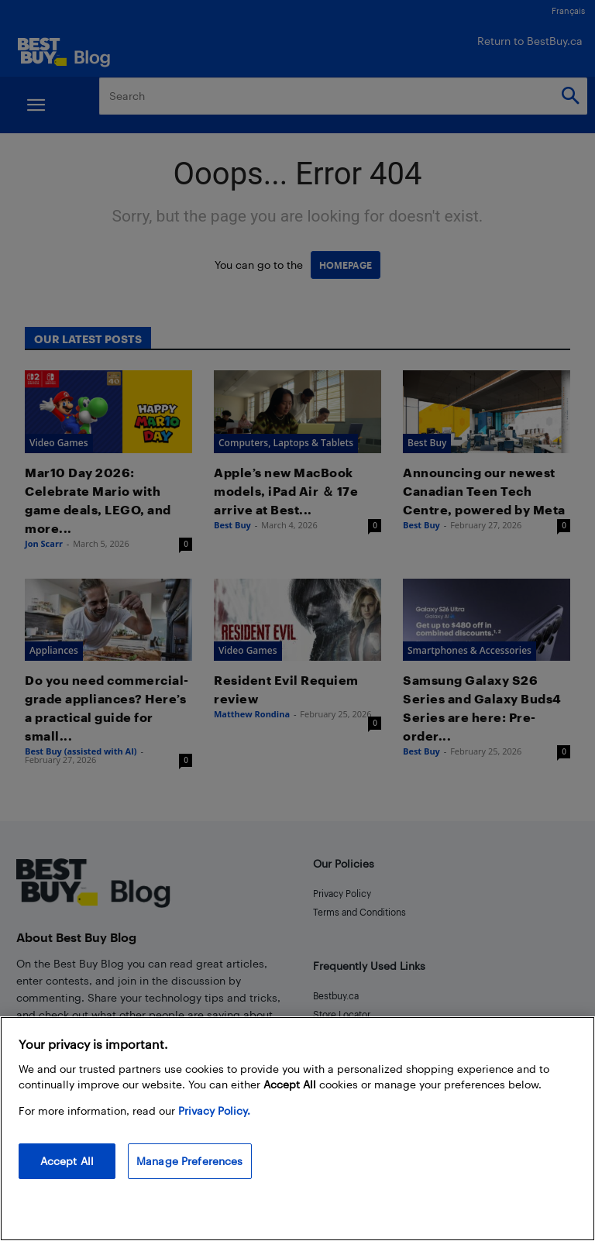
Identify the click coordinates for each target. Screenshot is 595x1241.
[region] (297, 1128)
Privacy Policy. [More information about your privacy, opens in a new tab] (214, 1110)
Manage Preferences (189, 1160)
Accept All (67, 1160)
